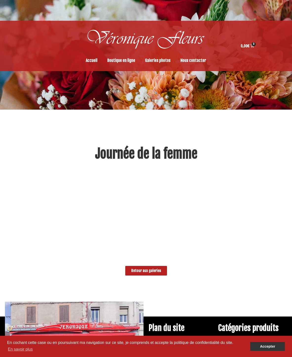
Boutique (165, 250)
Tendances (236, 244)
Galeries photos (157, 60)
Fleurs (233, 256)
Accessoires (237, 274)
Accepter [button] (267, 346)
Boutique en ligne (121, 60)
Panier (163, 268)
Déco (232, 268)
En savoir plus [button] (20, 349)
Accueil (91, 60)
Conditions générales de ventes (183, 256)
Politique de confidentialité (180, 280)
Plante (233, 250)
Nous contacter (193, 60)
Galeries (165, 244)
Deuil (232, 262)
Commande (167, 262)
